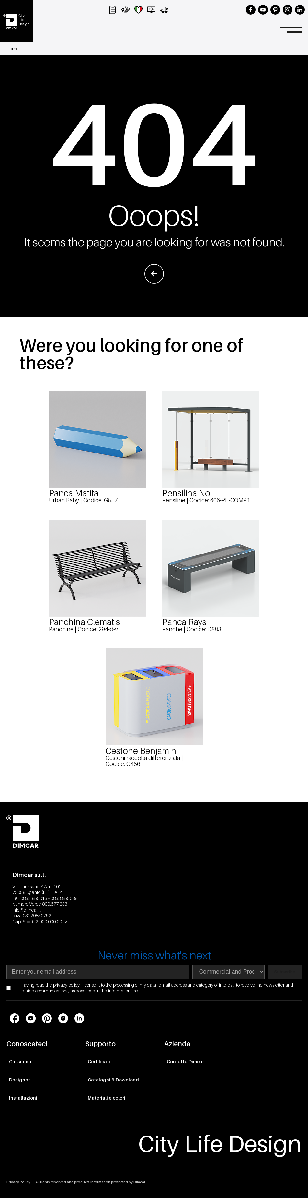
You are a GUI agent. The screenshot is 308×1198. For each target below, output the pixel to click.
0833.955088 (64, 898)
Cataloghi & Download (113, 1079)
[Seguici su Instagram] (287, 10)
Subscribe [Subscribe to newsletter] (284, 971)
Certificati (99, 1061)
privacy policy (67, 985)
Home (12, 48)
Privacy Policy (18, 1182)
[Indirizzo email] (97, 972)
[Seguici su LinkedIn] (300, 10)
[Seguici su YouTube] (263, 10)
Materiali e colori (106, 1098)
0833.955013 (33, 898)
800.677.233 (54, 904)
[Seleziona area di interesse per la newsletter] (228, 972)
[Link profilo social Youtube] (31, 1018)
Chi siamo (20, 1061)
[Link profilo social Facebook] (14, 1018)
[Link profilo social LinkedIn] (79, 1018)
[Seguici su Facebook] (251, 10)
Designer (19, 1079)
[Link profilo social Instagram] (63, 1018)
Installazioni (23, 1098)
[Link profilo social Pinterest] (47, 1018)
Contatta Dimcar (185, 1061)
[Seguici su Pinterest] (275, 10)
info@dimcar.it (26, 909)
